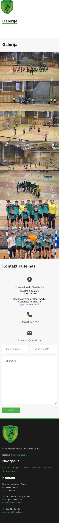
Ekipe (16, 467)
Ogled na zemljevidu (29, 304)
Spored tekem (9, 471)
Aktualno (37, 467)
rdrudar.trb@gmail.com (29, 340)
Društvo (6, 467)
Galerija (25, 467)
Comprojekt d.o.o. (19, 455)
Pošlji (11, 410)
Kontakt (48, 467)
